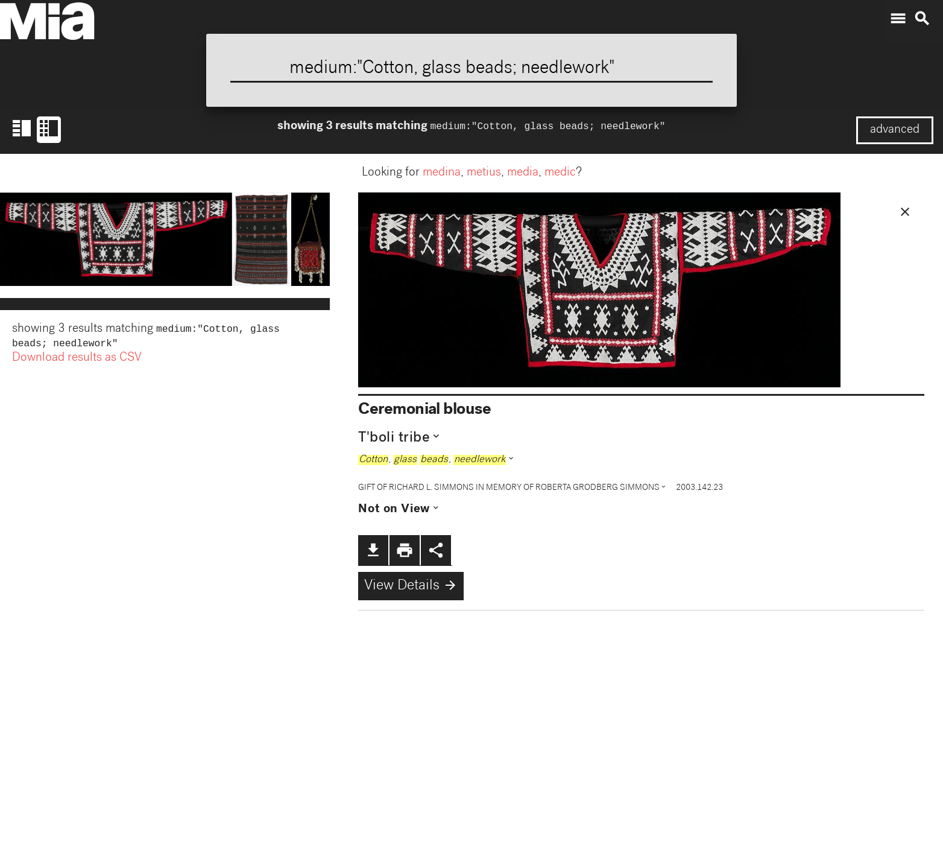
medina (442, 173)
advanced (894, 130)
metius (484, 173)
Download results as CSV (77, 361)
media (522, 173)
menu (898, 19)
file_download (373, 550)
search (922, 19)
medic (560, 173)
